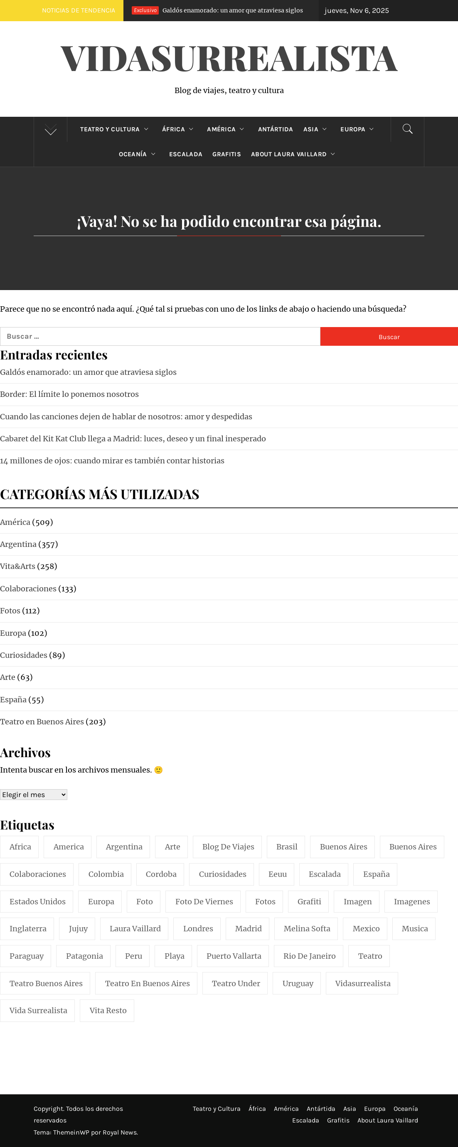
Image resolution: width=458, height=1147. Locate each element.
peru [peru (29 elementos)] (133, 956)
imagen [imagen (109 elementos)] (358, 901)
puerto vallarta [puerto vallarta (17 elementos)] (234, 956)
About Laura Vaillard (295, 154)
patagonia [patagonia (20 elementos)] (84, 956)
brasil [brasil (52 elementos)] (287, 847)
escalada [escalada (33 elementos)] (325, 874)
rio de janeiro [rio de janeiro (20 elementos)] (309, 956)
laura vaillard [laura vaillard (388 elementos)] (135, 928)
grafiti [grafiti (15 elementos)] (309, 901)
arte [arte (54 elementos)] (172, 847)
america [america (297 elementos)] (69, 847)
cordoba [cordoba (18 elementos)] (161, 874)
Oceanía (139, 154)
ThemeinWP (72, 1132)
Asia (317, 129)
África (179, 129)
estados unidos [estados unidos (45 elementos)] (38, 901)
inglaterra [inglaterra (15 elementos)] (28, 928)
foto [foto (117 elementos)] (144, 901)
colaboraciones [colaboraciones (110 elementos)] (38, 874)
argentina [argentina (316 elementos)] (124, 847)
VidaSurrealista (229, 56)
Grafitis (226, 154)
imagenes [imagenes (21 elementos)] (412, 901)
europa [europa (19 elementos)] (101, 901)
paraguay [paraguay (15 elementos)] (27, 956)
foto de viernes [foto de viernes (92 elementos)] (204, 901)
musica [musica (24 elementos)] (415, 928)
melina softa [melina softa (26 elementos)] (307, 928)
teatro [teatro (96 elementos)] (370, 956)
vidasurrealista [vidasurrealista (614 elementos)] (363, 983)
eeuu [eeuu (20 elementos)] (277, 874)
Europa (358, 129)
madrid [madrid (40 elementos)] (248, 928)
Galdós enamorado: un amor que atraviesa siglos (212, 10)
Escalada (186, 154)
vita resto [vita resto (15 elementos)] (108, 1010)
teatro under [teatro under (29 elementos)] (236, 983)
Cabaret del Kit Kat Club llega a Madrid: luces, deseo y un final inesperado (133, 438)
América (227, 129)
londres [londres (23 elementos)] (198, 928)
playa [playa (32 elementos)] (175, 956)
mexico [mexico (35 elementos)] (366, 928)
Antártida (275, 129)
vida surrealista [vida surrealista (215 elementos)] (38, 1010)
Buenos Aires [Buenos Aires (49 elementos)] (413, 847)
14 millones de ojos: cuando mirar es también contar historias (112, 460)
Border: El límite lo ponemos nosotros (69, 394)
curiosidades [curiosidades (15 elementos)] (222, 874)
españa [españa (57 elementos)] (376, 874)
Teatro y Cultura (116, 129)
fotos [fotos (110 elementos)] (265, 901)
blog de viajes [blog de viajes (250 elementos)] (228, 847)
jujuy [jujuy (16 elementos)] (78, 928)
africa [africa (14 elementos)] (20, 847)
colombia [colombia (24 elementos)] (106, 874)
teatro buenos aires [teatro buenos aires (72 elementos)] (46, 983)
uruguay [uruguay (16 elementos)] (298, 983)
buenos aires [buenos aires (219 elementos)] (343, 847)
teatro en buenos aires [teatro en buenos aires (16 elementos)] (147, 983)
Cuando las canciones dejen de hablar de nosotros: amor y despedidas (126, 416)
